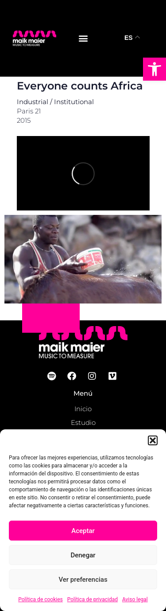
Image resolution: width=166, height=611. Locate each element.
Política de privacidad (92, 599)
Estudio (83, 422)
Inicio (83, 409)
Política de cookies (40, 599)
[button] (154, 69)
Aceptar (83, 531)
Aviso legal (135, 599)
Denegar (82, 555)
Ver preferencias (82, 580)
